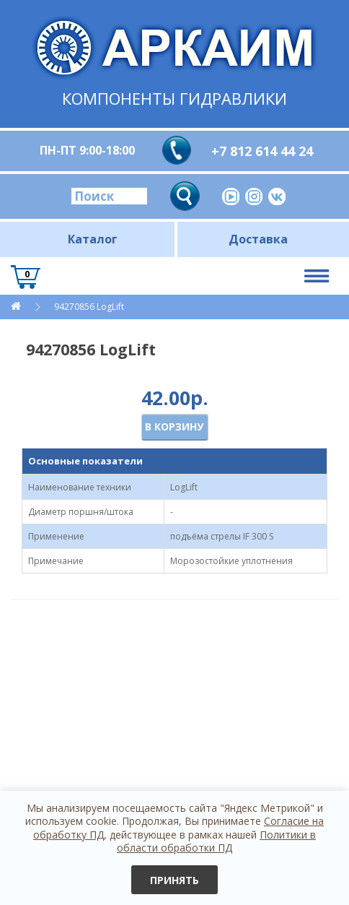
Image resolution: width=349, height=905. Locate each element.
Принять (174, 880)
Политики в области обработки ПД (216, 841)
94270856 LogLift (88, 306)
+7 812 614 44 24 (262, 151)
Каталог (93, 239)
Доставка (258, 239)
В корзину (174, 426)
